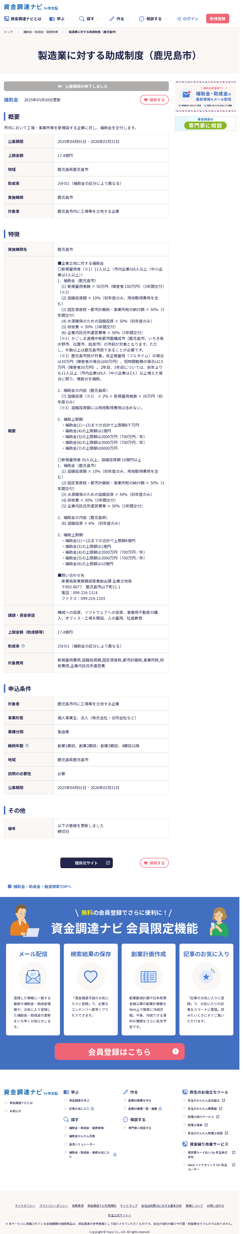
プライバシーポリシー (53, 1205)
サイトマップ (129, 1205)
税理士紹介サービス (201, 1117)
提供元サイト (86, 863)
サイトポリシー (25, 1205)
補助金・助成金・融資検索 (40, 32)
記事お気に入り (79, 1108)
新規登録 (217, 18)
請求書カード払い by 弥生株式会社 (207, 1154)
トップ (8, 32)
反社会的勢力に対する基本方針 (161, 1205)
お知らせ (15, 1111)
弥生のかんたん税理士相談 (205, 1133)
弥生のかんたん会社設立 (204, 1100)
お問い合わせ (215, 1205)
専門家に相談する (139, 1128)
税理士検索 (195, 1125)
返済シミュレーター (82, 1144)
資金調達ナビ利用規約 (101, 1205)
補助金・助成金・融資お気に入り (89, 1154)
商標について (194, 1205)
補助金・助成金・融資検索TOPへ (42, 886)
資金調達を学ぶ (79, 1100)
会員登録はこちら (133, 1051)
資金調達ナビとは (22, 18)
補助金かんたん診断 (82, 1136)
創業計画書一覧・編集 (142, 1108)
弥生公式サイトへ (119, 1215)
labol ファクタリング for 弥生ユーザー (207, 1167)
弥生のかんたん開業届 (202, 1108)
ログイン (190, 18)
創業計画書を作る (139, 1100)
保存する (157, 100)
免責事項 (78, 1205)
